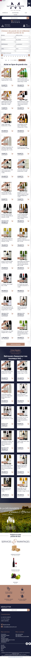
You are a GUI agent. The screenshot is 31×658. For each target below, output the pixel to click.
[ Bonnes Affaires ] (15, 352)
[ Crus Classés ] (15, 350)
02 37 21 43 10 (6, 624)
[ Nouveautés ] (15, 354)
